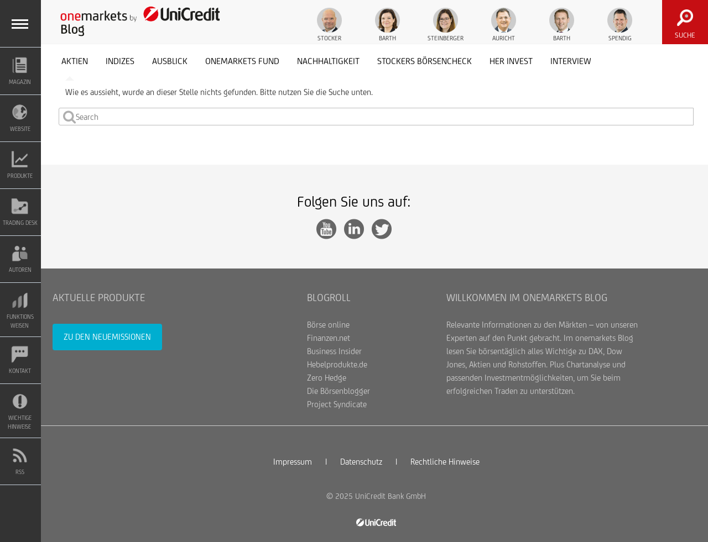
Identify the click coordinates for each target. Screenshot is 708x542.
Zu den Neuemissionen (107, 336)
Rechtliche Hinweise (445, 461)
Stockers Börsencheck (424, 61)
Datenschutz (361, 461)
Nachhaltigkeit (328, 61)
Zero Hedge (326, 377)
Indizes (120, 61)
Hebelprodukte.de (337, 364)
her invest (511, 61)
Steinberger (445, 24)
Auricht (503, 24)
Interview (570, 61)
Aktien (74, 61)
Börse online (328, 324)
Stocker (329, 24)
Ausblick (170, 61)
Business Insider (334, 351)
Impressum (292, 461)
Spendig (620, 24)
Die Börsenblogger (338, 391)
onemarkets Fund (242, 61)
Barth (387, 24)
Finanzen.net (328, 338)
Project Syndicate (337, 404)
